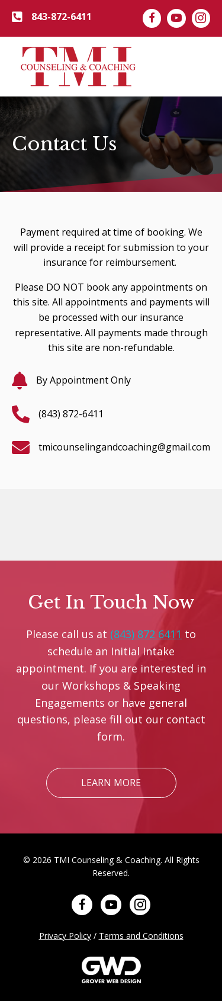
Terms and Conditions (141, 935)
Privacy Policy (65, 935)
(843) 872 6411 (146, 634)
